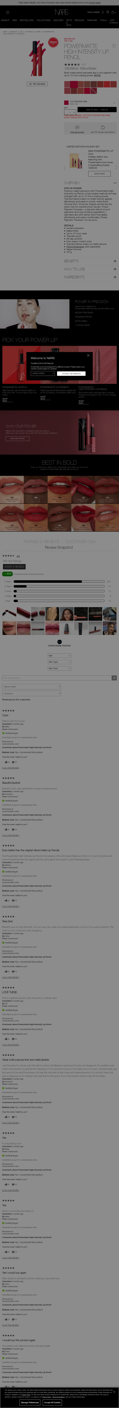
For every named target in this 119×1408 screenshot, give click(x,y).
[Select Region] (43, 373)
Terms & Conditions (58, 1397)
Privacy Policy (26, 1394)
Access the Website (71, 373)
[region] (59, 1397)
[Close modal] (88, 355)
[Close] (114, 1392)
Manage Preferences (30, 1402)
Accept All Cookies (52, 1402)
